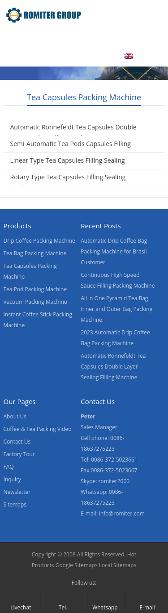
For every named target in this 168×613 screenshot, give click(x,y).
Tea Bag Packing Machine (35, 253)
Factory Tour (19, 454)
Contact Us (59, 56)
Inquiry (12, 479)
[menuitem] (139, 57)
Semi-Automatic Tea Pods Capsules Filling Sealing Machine (70, 149)
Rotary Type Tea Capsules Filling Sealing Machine (68, 182)
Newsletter (17, 492)
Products (57, 37)
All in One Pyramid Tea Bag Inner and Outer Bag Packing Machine (116, 309)
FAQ (9, 467)
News (17, 56)
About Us (135, 37)
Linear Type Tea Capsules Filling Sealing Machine (67, 165)
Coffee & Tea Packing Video (38, 429)
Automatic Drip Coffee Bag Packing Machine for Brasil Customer (114, 251)
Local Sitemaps (118, 565)
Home (17, 37)
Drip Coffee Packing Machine (39, 240)
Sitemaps (15, 504)
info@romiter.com (122, 513)
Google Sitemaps (77, 565)
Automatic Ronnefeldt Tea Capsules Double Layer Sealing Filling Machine (73, 132)
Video (96, 37)
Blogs (99, 56)
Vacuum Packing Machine (35, 302)
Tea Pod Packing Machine (35, 289)
